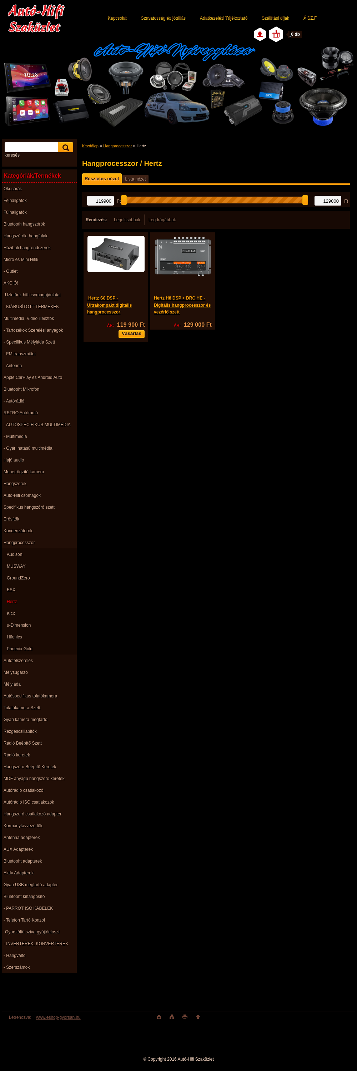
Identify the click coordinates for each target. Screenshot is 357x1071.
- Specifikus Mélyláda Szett (29, 342)
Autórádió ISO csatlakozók (29, 802)
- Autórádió (14, 401)
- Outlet (10, 271)
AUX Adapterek (18, 849)
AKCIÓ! (11, 283)
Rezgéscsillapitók (20, 731)
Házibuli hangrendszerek (27, 247)
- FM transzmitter (20, 353)
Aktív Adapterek (19, 872)
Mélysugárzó (16, 672)
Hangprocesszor (19, 542)
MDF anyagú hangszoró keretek (34, 778)
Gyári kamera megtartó (25, 719)
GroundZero (18, 578)
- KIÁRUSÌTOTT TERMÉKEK (31, 306)
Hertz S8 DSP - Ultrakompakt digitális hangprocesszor (109, 305)
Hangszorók (15, 483)
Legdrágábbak (162, 219)
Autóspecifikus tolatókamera (30, 696)
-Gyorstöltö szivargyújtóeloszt (32, 931)
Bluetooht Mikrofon (21, 389)
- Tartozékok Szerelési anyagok (33, 330)
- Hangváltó (14, 955)
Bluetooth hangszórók (24, 224)
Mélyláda (12, 684)
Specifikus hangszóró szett (29, 507)
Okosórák (13, 188)
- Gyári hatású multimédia (28, 448)
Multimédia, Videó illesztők (29, 318)
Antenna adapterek (22, 837)
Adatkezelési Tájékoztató (223, 17)
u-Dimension (19, 625)
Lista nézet (135, 179)
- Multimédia (15, 436)
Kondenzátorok (18, 530)
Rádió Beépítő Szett (23, 743)
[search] (65, 147)
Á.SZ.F (309, 17)
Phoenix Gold (19, 648)
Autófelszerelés (18, 660)
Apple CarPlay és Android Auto (33, 377)
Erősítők (11, 519)
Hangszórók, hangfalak (25, 235)
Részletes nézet (102, 178)
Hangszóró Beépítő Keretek (30, 766)
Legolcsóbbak (127, 219)
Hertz (12, 601)
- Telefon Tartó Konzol (24, 920)
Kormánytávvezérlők (23, 825)
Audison (14, 554)
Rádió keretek (17, 754)
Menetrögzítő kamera (24, 471)
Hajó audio (14, 460)
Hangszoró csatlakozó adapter (32, 813)
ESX (11, 589)
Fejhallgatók (15, 200)
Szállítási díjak (275, 17)
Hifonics (14, 637)
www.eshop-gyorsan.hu (58, 1017)
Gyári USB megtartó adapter (30, 884)
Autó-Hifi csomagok (22, 495)
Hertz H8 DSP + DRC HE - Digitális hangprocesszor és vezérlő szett (182, 305)
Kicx (11, 613)
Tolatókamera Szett (22, 707)
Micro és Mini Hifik (21, 259)
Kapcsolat (116, 17)
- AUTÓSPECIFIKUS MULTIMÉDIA (37, 424)
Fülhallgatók (15, 212)
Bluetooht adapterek (23, 861)
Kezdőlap (90, 146)
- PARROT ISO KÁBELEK (28, 908)
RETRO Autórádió (21, 412)
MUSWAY (16, 566)
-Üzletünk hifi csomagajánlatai (32, 294)
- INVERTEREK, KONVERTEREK (36, 943)
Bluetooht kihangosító (24, 896)
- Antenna (13, 365)
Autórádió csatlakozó (23, 790)
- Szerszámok (17, 967)
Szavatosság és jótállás (163, 17)
